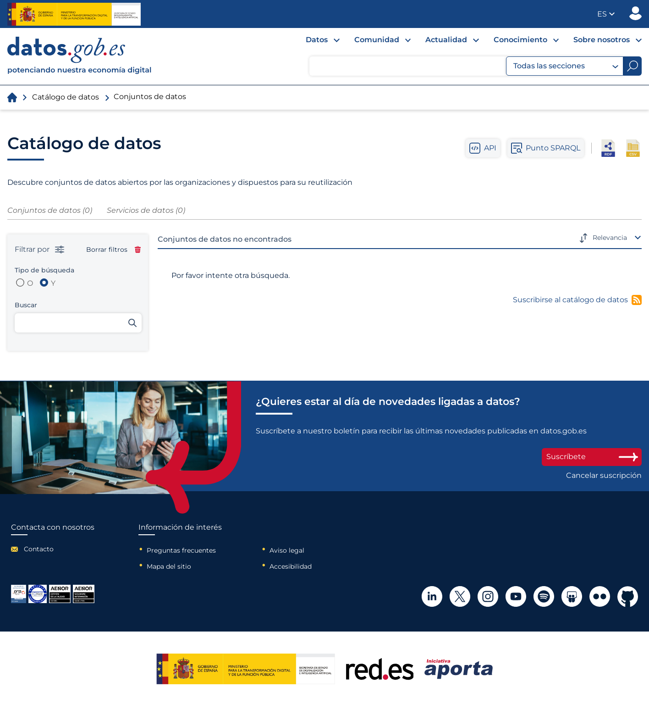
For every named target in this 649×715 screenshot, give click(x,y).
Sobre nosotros (601, 39)
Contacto (39, 549)
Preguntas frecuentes (181, 550)
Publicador (635, 13)
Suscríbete (591, 456)
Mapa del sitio (169, 566)
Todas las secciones (565, 66)
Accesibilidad (291, 566)
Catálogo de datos (65, 97)
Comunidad (376, 39)
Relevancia (610, 237)
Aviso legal (287, 550)
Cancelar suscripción (604, 475)
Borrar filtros (113, 249)
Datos (317, 39)
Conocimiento (520, 39)
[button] (606, 14)
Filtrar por (39, 249)
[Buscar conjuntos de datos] (78, 323)
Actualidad (446, 39)
